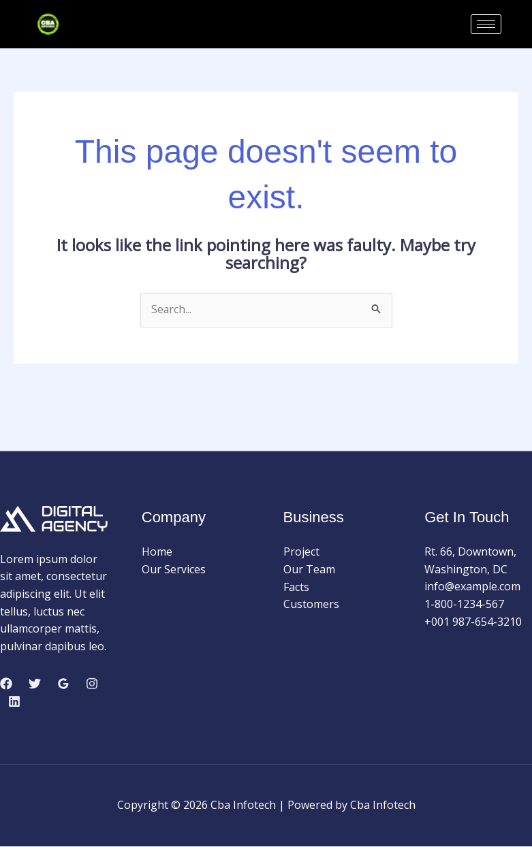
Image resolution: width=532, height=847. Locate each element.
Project (301, 552)
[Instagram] (92, 684)
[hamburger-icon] (486, 24)
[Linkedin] (14, 702)
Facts (296, 586)
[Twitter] (35, 684)
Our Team (309, 569)
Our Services (174, 569)
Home (157, 552)
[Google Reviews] (63, 684)
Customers (311, 604)
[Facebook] (6, 684)
